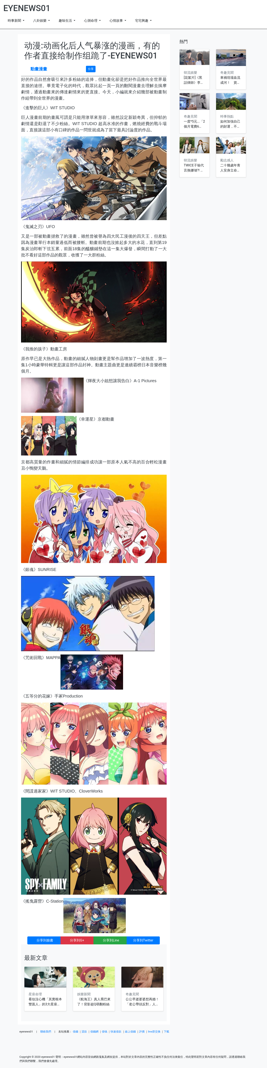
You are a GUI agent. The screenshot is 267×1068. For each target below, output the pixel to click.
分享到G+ (77, 940)
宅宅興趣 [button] (142, 21)
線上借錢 (130, 1031)
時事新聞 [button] (15, 21)
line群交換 (154, 1031)
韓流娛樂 (190, 73)
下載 (166, 1031)
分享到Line (111, 940)
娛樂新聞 (84, 994)
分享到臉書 (44, 940)
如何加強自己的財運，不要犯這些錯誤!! (230, 126)
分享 (91, 69)
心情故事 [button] (117, 21)
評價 (142, 1031)
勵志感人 (227, 160)
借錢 (75, 1031)
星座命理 (35, 994)
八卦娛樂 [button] (40, 21)
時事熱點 (227, 116)
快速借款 (116, 1031)
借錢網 (94, 1031)
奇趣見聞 (132, 994)
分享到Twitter (143, 940)
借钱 (104, 1031)
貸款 (84, 1031)
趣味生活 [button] (66, 21)
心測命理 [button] (91, 21)
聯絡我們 (45, 1031)
